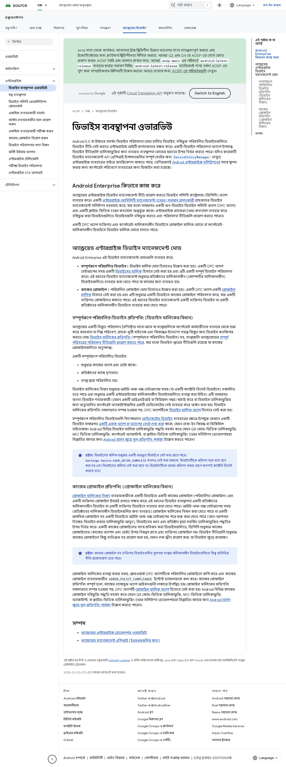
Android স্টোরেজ (74, 698)
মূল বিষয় (82, 28)
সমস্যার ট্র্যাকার (221, 740)
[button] (25, 68)
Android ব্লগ (145, 712)
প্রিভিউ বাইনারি (72, 719)
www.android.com (225, 719)
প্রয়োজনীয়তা (71, 705)
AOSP (76, 111)
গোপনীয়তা (151, 758)
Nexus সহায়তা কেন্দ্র (224, 712)
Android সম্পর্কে (74, 758)
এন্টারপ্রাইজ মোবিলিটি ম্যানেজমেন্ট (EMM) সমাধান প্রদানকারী (148, 200)
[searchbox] (29, 41)
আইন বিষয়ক (116, 758)
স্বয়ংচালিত (165, 28)
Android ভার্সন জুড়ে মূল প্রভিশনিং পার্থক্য (133, 440)
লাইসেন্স (134, 758)
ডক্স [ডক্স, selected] (39, 5)
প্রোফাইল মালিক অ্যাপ (152, 589)
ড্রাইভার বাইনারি (73, 733)
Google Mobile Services (228, 726)
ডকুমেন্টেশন (14, 17)
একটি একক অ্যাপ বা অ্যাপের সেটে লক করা (131, 424)
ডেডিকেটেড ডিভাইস (157, 419)
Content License (119, 660)
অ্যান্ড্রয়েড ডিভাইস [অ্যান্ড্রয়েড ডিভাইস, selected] (134, 28)
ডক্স (87, 111)
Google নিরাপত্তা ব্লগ (150, 719)
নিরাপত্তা (59, 28)
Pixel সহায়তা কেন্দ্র (223, 705)
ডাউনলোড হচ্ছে (73, 712)
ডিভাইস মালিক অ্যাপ (185, 410)
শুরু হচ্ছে (35, 28)
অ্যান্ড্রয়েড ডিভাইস (106, 111)
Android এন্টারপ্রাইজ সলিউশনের (196, 162)
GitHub (68, 740)
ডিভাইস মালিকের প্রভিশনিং (110, 337)
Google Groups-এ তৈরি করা (156, 733)
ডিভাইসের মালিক (128, 271)
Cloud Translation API (144, 93)
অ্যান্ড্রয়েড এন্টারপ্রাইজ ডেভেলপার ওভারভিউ (114, 633)
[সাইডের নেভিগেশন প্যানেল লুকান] (52, 759)
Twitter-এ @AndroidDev (154, 705)
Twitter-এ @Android (151, 698)
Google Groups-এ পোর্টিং (154, 740)
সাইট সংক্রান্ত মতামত (176, 758)
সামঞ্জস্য (105, 28)
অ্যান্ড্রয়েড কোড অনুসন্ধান (75, 5)
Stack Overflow (222, 733)
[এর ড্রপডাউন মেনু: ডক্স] (48, 5)
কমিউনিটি (96, 758)
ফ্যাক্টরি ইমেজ (71, 726)
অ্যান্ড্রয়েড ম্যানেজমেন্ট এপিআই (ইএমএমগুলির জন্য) (120, 641)
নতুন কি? (11, 28)
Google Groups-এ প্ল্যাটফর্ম (155, 726)
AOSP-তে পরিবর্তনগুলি (189, 71)
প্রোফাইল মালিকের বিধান (91, 496)
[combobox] (190, 5)
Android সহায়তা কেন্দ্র (226, 698)
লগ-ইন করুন (272, 5)
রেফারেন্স (190, 28)
